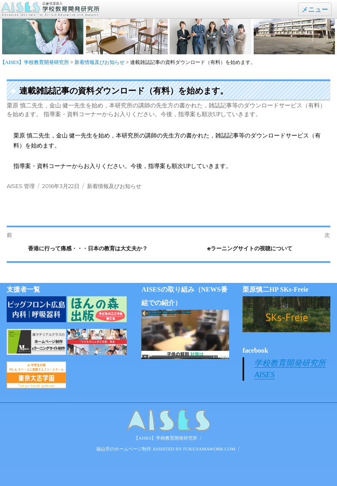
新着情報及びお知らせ (114, 186)
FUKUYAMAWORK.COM (209, 448)
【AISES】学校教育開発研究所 (165, 437)
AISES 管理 (21, 186)
